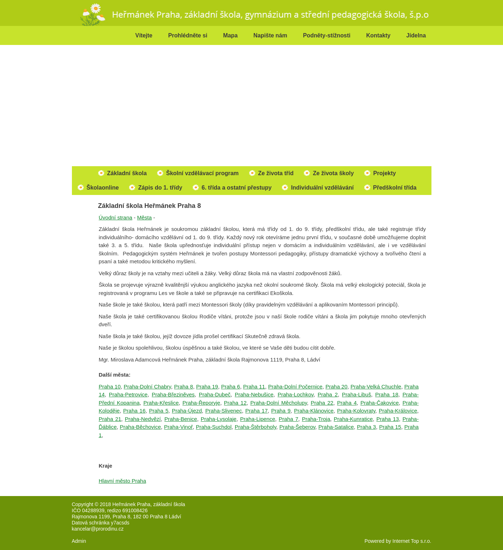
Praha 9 (281, 411)
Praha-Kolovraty (356, 411)
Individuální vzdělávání (322, 188)
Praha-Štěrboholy (255, 427)
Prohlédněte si (187, 35)
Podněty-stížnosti (327, 35)
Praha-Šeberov (297, 427)
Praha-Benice (180, 419)
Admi (77, 541)
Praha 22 (322, 403)
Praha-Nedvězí (143, 419)
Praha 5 (158, 411)
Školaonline (103, 188)
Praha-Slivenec (223, 411)
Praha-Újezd (187, 411)
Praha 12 (235, 403)
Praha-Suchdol (214, 427)
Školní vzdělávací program (202, 173)
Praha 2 (328, 394)
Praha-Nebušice (254, 394)
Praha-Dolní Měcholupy (278, 403)
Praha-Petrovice (128, 394)
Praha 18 (386, 394)
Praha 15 (390, 427)
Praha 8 (183, 386)
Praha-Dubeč (214, 394)
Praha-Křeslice (161, 403)
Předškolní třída (395, 188)
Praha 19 (207, 386)
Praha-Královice (398, 411)
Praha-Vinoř (178, 427)
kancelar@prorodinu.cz (98, 529)
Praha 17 (256, 411)
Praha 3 (366, 427)
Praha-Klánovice (314, 411)
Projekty (384, 173)
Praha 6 (230, 386)
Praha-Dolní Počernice (295, 386)
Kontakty (378, 35)
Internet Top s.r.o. (412, 541)
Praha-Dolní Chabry (147, 386)
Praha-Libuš (356, 394)
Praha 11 (254, 386)
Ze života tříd (276, 173)
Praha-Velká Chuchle (376, 386)
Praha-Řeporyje (201, 403)
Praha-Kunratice (353, 419)
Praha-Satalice (336, 427)
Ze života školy (333, 173)
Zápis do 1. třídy (160, 188)
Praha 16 (134, 411)
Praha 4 (347, 403)
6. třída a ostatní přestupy (237, 188)
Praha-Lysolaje (219, 419)
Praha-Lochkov (296, 394)
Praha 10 (110, 386)
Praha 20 (336, 386)
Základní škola (127, 173)
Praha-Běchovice (140, 427)
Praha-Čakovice (379, 403)
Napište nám (270, 35)
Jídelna (416, 35)
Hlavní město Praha (122, 481)
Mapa (230, 35)
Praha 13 (387, 419)
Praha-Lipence (257, 419)
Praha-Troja (316, 419)
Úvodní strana (115, 217)
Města (144, 217)
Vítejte (143, 35)
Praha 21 (110, 419)
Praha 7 (288, 419)
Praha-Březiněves (173, 394)
